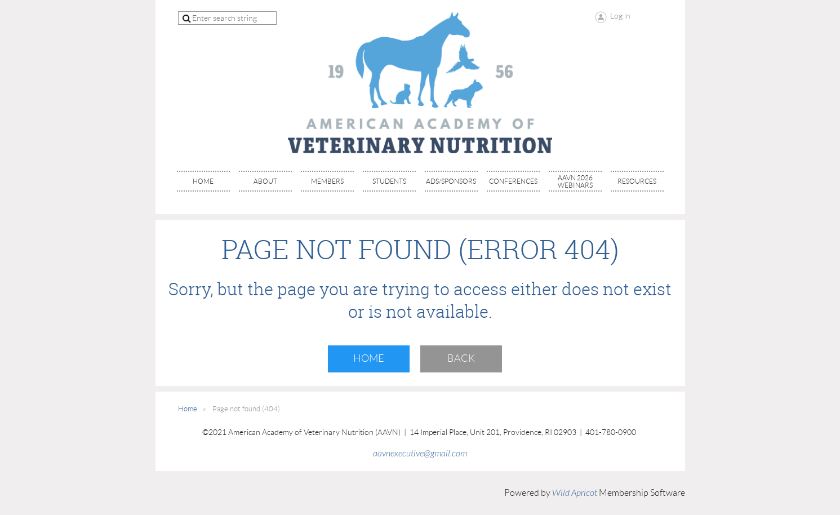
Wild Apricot (574, 493)
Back (461, 358)
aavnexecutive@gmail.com (420, 454)
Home (368, 358)
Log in (620, 15)
